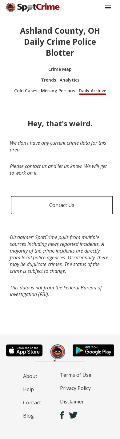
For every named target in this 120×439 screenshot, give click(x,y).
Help (28, 389)
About (30, 376)
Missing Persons (58, 91)
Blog (28, 415)
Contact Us (61, 205)
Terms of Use (75, 375)
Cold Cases (25, 91)
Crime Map (60, 69)
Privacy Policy (75, 388)
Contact (32, 402)
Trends (48, 80)
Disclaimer (72, 401)
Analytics (69, 80)
